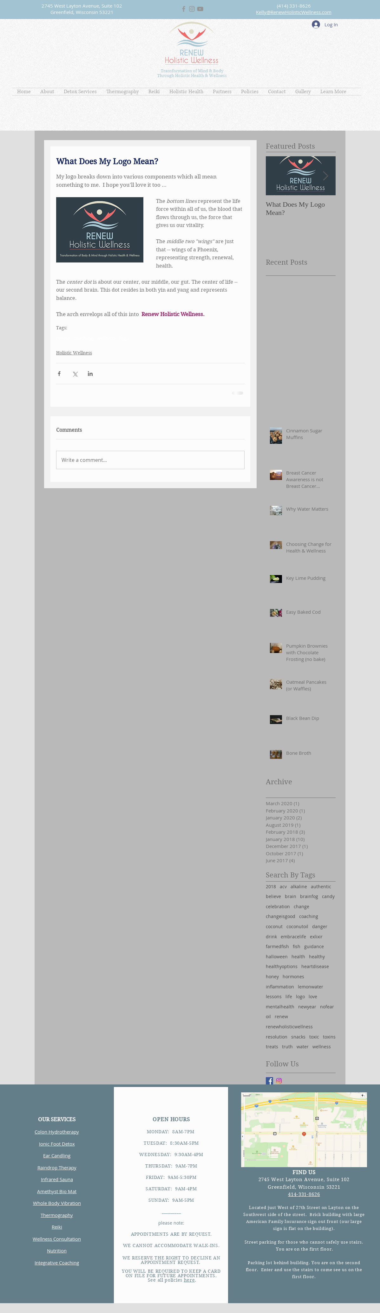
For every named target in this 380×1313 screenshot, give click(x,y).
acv (283, 886)
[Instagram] (279, 1080)
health (298, 957)
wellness (106, 338)
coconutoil (297, 926)
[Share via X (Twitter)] (75, 374)
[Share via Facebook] (59, 374)
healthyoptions (282, 966)
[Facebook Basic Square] (269, 1080)
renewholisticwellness (289, 1027)
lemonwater (310, 987)
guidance (314, 946)
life (288, 996)
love (313, 996)
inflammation (280, 987)
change (301, 906)
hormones (293, 976)
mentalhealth (280, 1007)
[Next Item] (325, 176)
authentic (321, 886)
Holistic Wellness (74, 353)
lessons (274, 996)
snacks (298, 1037)
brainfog (309, 896)
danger (319, 926)
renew (63, 338)
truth (287, 1047)
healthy (317, 957)
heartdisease (315, 966)
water (303, 1047)
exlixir (316, 937)
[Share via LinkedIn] (90, 374)
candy (328, 896)
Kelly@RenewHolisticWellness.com (293, 12)
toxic (314, 1037)
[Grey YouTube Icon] (200, 9)
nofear (327, 1007)
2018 (271, 886)
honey (272, 976)
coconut (274, 926)
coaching (83, 338)
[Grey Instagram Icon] (192, 9)
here (189, 1280)
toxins (329, 1037)
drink (271, 937)
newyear (307, 1007)
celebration (278, 906)
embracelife (293, 937)
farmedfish (277, 946)
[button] (47, 91)
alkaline (299, 886)
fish (296, 946)
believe (273, 896)
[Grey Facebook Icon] (183, 9)
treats (272, 1047)
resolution (276, 1037)
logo (124, 338)
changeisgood (280, 916)
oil (268, 1016)
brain (290, 896)
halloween (277, 957)
